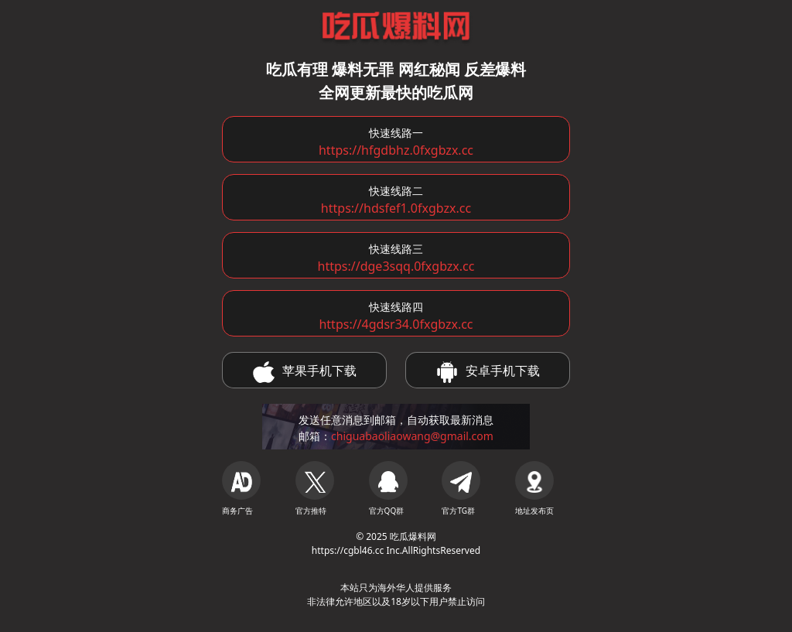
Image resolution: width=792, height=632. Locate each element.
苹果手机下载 (305, 372)
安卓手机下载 (488, 372)
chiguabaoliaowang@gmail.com (412, 436)
